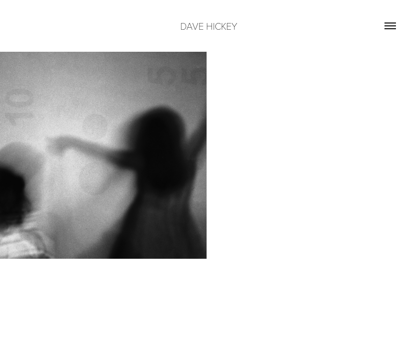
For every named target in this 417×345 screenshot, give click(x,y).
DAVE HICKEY (208, 26)
